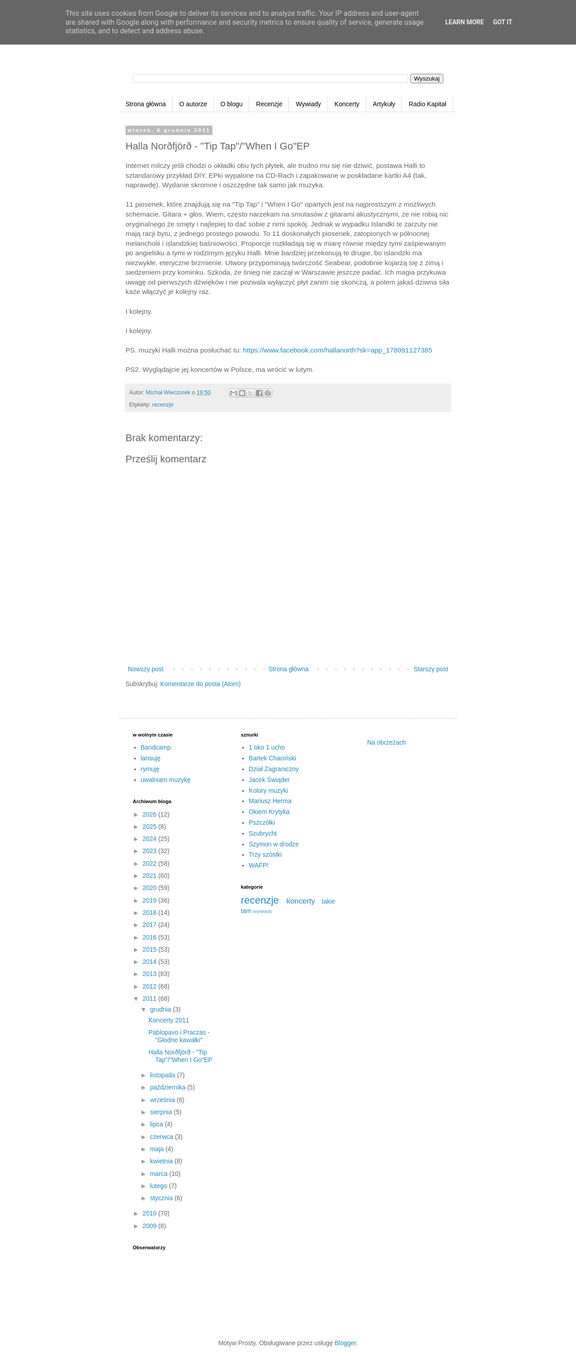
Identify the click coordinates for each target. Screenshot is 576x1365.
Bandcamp (156, 747)
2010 (150, 1213)
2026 (150, 814)
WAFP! (259, 865)
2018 (150, 912)
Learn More (464, 22)
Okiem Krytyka (269, 811)
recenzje (163, 405)
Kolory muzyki (268, 790)
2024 (150, 838)
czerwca (162, 1136)
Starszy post (431, 669)
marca (159, 1173)
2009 (150, 1225)
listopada (163, 1075)
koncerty (301, 901)
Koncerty (346, 104)
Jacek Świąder (269, 779)
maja (157, 1149)
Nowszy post (145, 669)
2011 (150, 998)
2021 (150, 875)
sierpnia (162, 1112)
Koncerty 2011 (168, 1020)
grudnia (161, 1009)
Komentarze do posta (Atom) (200, 683)
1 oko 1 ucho (267, 747)
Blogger (345, 1343)
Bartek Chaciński (272, 758)
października (168, 1087)
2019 (150, 900)
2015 (150, 949)
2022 (150, 863)
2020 (150, 887)
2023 (150, 850)
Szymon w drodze (274, 844)
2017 (150, 924)
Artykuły (384, 104)
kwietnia (162, 1161)
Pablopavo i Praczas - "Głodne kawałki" (179, 1036)
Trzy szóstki (265, 854)
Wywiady (308, 104)
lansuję (151, 758)
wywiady (262, 911)
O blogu (231, 104)
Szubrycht (263, 833)
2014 (150, 961)
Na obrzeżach (386, 742)
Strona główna (146, 104)
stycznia (162, 1198)
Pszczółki (262, 822)
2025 (150, 826)
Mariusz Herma (270, 801)
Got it (502, 22)
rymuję (150, 769)
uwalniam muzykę (166, 779)
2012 (150, 986)
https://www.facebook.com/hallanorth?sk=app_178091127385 (337, 350)
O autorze (193, 104)
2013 (150, 973)
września (163, 1099)
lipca (157, 1124)
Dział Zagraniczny (274, 769)
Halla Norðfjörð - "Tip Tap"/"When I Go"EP (180, 1056)
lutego (159, 1185)
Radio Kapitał (427, 104)
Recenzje (269, 104)
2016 (150, 937)
